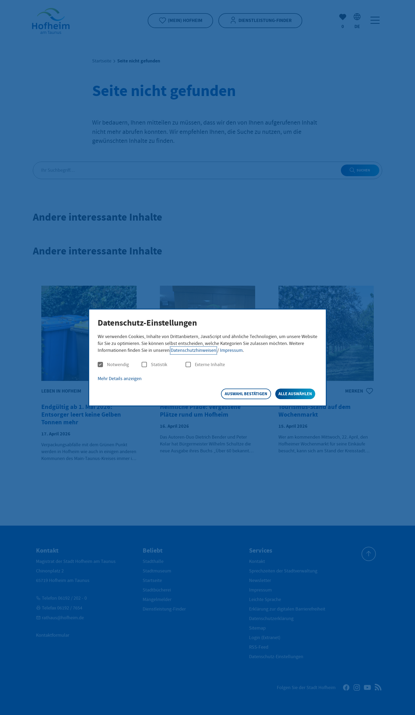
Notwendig (113, 365)
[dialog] (207, 357)
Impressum (231, 350)
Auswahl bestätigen (246, 394)
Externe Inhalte (205, 365)
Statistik (154, 365)
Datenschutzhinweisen (193, 350)
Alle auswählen (295, 394)
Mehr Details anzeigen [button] (120, 379)
